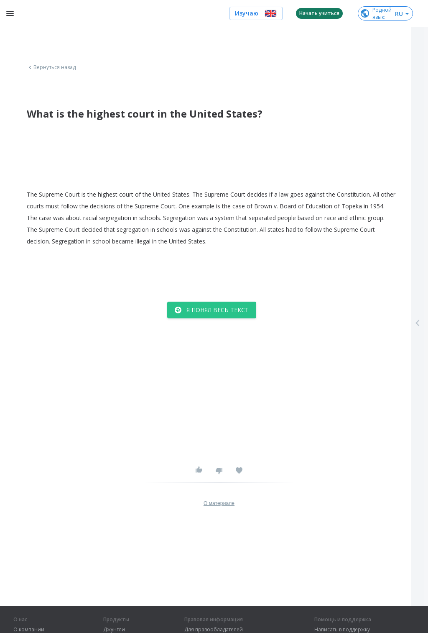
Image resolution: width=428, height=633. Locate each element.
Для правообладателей (213, 629)
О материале (219, 503)
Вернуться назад (51, 67)
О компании (28, 629)
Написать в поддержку (342, 629)
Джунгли (114, 629)
